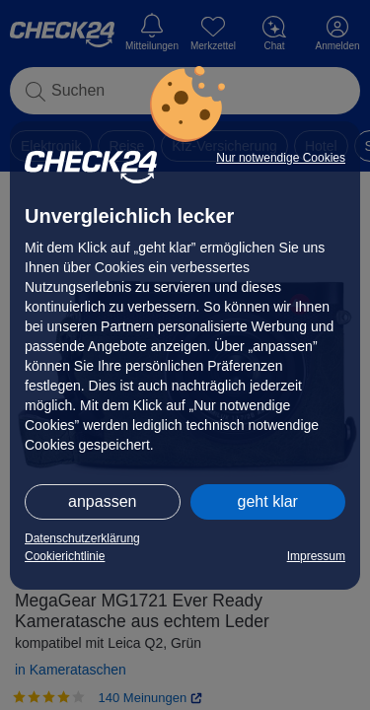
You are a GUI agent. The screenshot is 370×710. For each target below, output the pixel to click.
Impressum (316, 556)
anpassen (102, 501)
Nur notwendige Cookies (280, 158)
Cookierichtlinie (65, 556)
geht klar (268, 501)
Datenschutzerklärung (82, 538)
